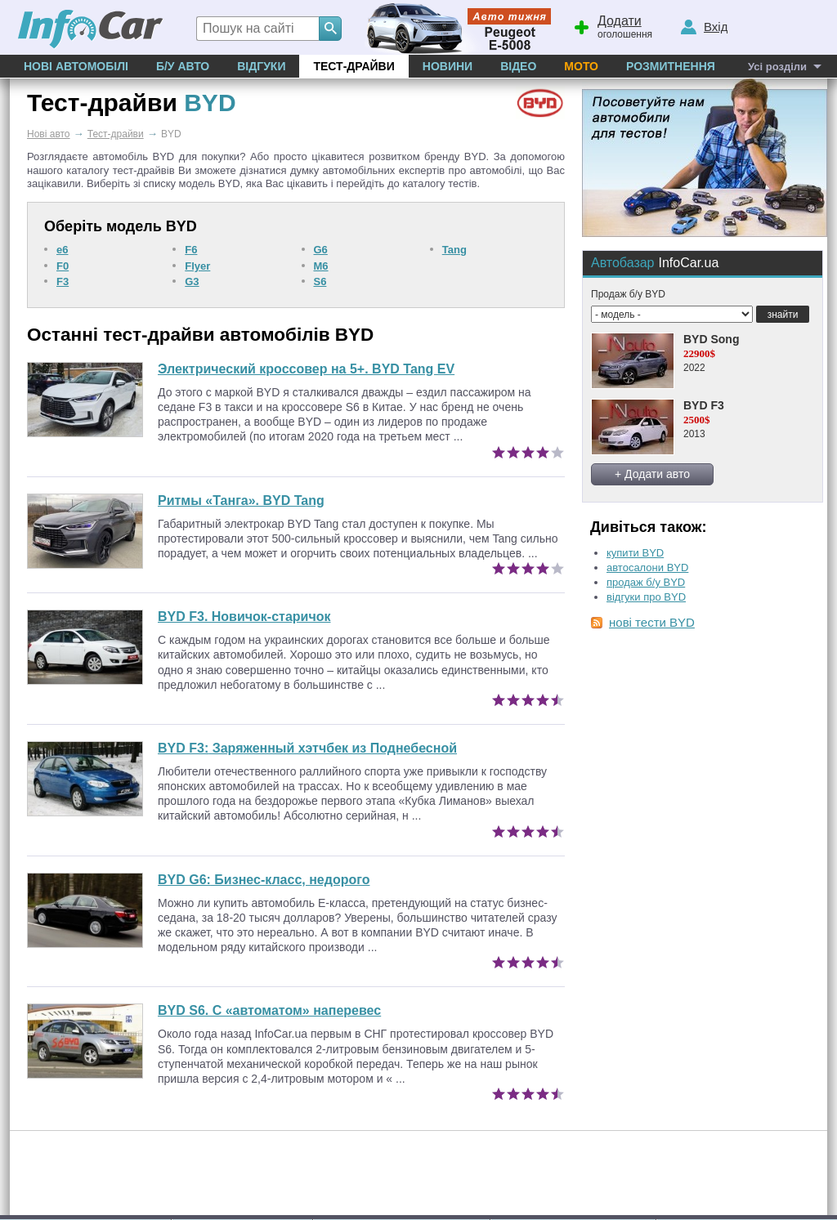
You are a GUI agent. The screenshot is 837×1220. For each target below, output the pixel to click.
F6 (191, 250)
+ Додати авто (652, 473)
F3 (62, 281)
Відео (518, 66)
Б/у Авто (182, 66)
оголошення (612, 25)
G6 (321, 250)
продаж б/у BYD (645, 582)
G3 (192, 281)
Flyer (197, 266)
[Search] (330, 28)
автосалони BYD (647, 567)
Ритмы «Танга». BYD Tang (241, 500)
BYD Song (711, 339)
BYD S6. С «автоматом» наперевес (269, 1010)
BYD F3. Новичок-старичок (244, 616)
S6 (320, 281)
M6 (321, 266)
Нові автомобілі (76, 66)
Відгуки (261, 66)
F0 (62, 266)
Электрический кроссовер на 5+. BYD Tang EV (306, 369)
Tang (454, 250)
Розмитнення (670, 66)
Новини (447, 66)
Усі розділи (777, 66)
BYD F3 (703, 405)
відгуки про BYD (646, 597)
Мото (581, 66)
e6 (62, 250)
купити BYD (635, 553)
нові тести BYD (652, 622)
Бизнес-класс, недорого (263, 880)
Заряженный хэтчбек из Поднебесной (307, 748)
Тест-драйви (353, 66)
